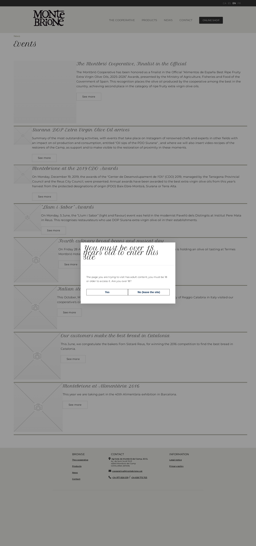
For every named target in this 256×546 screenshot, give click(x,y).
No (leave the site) (149, 292)
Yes (107, 292)
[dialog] (128, 273)
